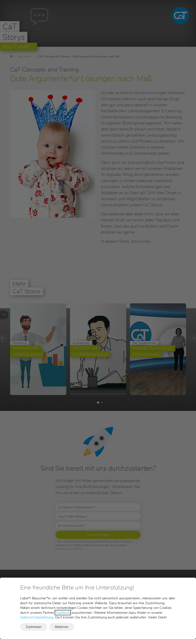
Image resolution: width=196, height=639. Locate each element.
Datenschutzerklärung (37, 617)
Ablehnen (62, 627)
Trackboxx (63, 612)
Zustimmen (34, 627)
